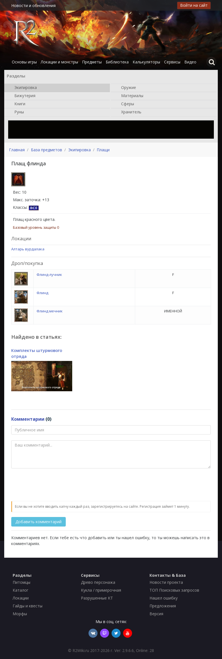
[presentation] (54, 485)
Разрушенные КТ (97, 598)
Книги (17, 104)
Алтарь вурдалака (27, 248)
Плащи (103, 149)
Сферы (124, 104)
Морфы (20, 613)
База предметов (46, 149)
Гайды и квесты (27, 605)
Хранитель (128, 112)
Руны (16, 112)
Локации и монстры (59, 62)
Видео (190, 62)
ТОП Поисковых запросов (174, 590)
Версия (156, 613)
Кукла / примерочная (101, 590)
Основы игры (24, 62)
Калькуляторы (146, 62)
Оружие (125, 88)
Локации (21, 598)
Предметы (92, 62)
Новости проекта (166, 582)
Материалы (129, 96)
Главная (17, 149)
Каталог (20, 590)
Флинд (42, 292)
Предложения (162, 605)
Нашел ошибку (163, 598)
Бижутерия (22, 96)
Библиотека (117, 62)
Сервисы (172, 62)
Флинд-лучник (49, 274)
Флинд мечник (50, 311)
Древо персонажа (98, 582)
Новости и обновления (33, 5)
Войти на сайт (194, 5)
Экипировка (23, 88)
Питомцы (21, 582)
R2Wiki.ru (81, 650)
